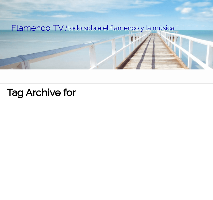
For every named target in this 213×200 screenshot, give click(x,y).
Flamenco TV (37, 28)
